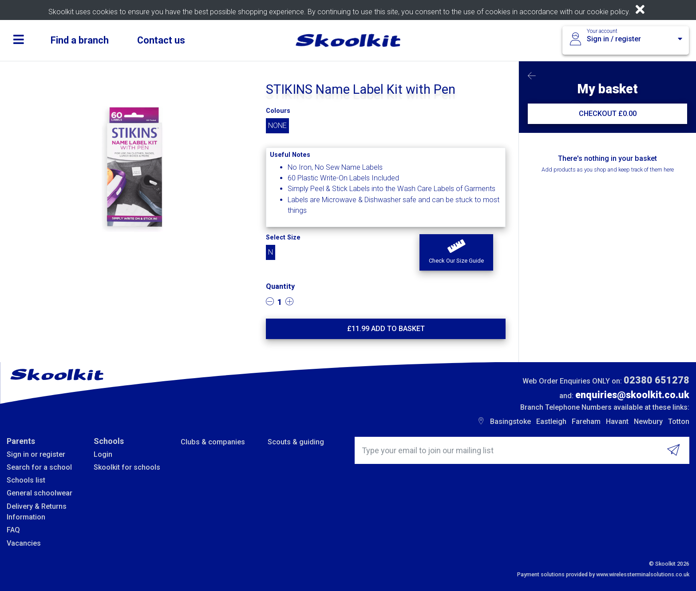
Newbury (648, 421)
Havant (617, 421)
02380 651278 (656, 380)
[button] (456, 252)
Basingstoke (510, 421)
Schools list (26, 480)
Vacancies (24, 543)
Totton (678, 421)
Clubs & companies (213, 442)
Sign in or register (36, 454)
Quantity (280, 286)
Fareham (586, 421)
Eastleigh (551, 421)
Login (103, 454)
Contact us (161, 40)
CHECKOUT (608, 113)
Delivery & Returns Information (37, 511)
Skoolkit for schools (127, 467)
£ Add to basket (386, 328)
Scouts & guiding (296, 442)
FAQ (13, 530)
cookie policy (608, 12)
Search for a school (39, 467)
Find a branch (80, 40)
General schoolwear (39, 493)
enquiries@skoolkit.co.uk (632, 394)
